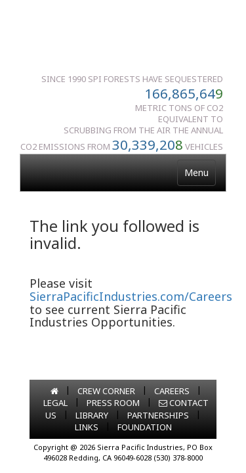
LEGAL (55, 403)
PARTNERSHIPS (158, 415)
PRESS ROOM (113, 403)
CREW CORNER (106, 391)
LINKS (86, 427)
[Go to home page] (54, 391)
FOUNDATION (144, 427)
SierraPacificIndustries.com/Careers (131, 296)
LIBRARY (91, 415)
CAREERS (172, 391)
